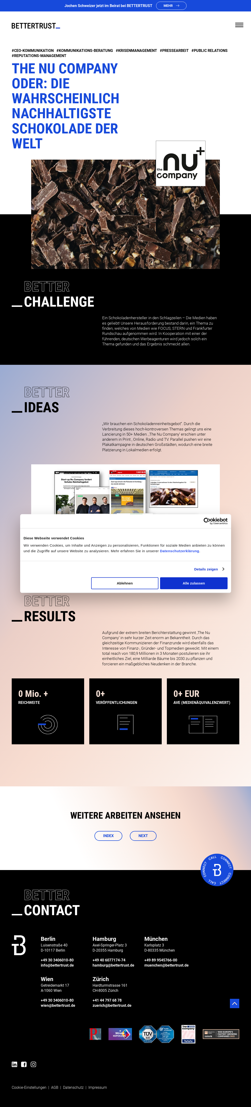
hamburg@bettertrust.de (113, 965)
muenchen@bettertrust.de (166, 965)
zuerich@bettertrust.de (112, 1005)
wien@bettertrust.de (58, 1005)
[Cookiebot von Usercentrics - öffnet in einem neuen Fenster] (207, 521)
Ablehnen (125, 583)
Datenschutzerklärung (179, 551)
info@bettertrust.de (57, 965)
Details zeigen (206, 569)
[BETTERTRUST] (36, 26)
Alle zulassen (194, 583)
